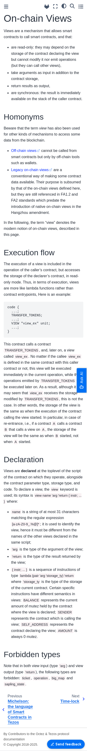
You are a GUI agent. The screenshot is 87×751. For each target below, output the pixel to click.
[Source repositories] (46, 6)
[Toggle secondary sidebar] (81, 6)
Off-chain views (23, 151)
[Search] (72, 6)
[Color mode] (64, 6)
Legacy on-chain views (30, 170)
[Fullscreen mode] (55, 6)
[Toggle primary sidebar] (6, 6)
